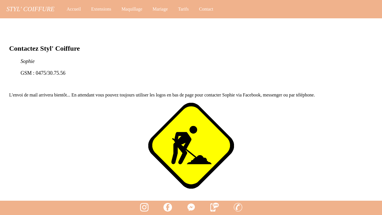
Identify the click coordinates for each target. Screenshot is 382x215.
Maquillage (131, 9)
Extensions (101, 9)
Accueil (74, 9)
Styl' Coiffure (30, 9)
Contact (206, 9)
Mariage (160, 9)
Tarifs (183, 9)
